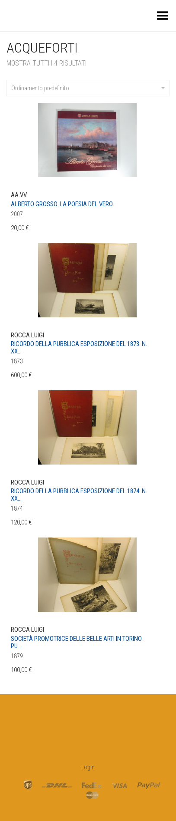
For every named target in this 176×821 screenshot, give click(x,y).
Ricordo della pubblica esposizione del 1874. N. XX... (79, 494)
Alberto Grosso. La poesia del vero (62, 204)
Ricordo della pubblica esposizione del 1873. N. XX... (79, 347)
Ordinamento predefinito (88, 88)
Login (88, 767)
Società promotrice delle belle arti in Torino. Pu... (77, 642)
